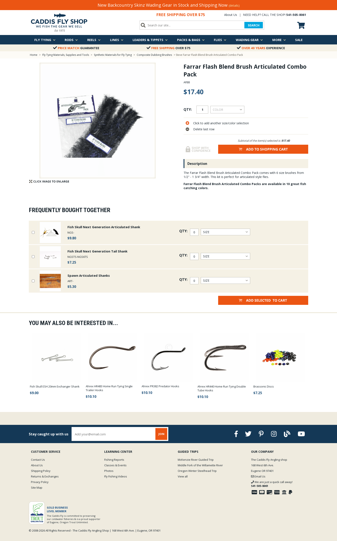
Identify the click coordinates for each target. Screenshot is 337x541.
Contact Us (38, 460)
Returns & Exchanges (45, 476)
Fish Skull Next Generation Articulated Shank (103, 227)
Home (33, 55)
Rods (71, 40)
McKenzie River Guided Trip (196, 460)
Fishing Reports (114, 460)
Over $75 (168, 48)
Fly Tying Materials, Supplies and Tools (65, 55)
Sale (299, 40)
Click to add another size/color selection (221, 123)
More (279, 40)
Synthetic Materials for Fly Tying (113, 55)
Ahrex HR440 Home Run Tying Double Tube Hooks (222, 388)
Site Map (36, 487)
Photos (108, 471)
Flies (220, 40)
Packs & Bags (191, 40)
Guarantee (76, 48)
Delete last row (203, 129)
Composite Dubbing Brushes (154, 55)
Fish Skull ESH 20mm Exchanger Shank (55, 386)
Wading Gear (249, 40)
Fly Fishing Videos (115, 476)
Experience (261, 48)
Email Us (258, 476)
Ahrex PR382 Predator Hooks (160, 386)
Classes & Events (115, 465)
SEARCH (253, 25)
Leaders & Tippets (150, 40)
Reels (94, 40)
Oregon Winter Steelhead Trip (197, 471)
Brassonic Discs (263, 386)
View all (183, 476)
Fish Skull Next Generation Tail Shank (97, 251)
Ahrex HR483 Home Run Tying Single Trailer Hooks (109, 388)
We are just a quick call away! (272, 484)
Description (197, 163)
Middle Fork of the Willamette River (200, 465)
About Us (230, 15)
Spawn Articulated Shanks (88, 275)
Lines (116, 40)
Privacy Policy (40, 482)
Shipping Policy (41, 471)
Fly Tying (44, 40)
